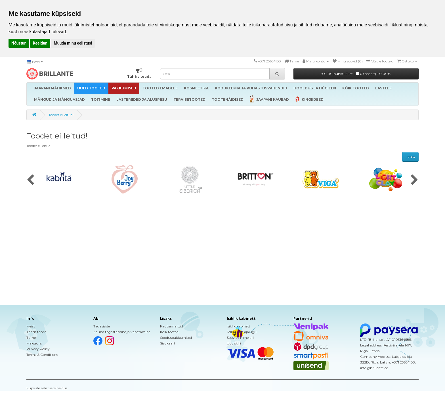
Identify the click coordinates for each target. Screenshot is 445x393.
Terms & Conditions (42, 354)
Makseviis (34, 343)
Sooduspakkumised (176, 337)
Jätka (410, 157)
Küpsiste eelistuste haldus (46, 388)
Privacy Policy (38, 349)
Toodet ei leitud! (61, 115)
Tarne (31, 337)
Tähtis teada (36, 332)
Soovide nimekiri (240, 337)
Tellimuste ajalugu (242, 332)
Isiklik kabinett (238, 326)
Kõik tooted (169, 332)
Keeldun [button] (40, 43)
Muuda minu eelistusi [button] (73, 43)
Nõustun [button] (18, 43)
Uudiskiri (234, 343)
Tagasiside (101, 326)
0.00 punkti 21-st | (356, 74)
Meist (30, 326)
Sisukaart (167, 343)
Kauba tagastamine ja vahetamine (121, 332)
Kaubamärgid (171, 326)
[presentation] (30, 180)
